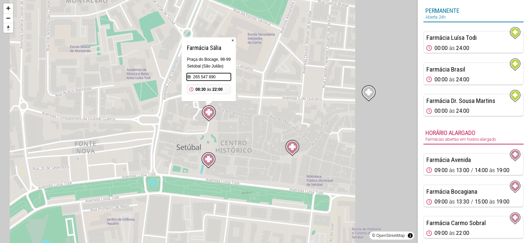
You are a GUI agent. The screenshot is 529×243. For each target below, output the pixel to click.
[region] (209, 121)
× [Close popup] (232, 40)
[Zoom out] (8, 18)
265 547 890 (204, 77)
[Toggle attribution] (410, 236)
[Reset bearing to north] (8, 28)
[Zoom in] (8, 8)
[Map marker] (292, 148)
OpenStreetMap (390, 235)
